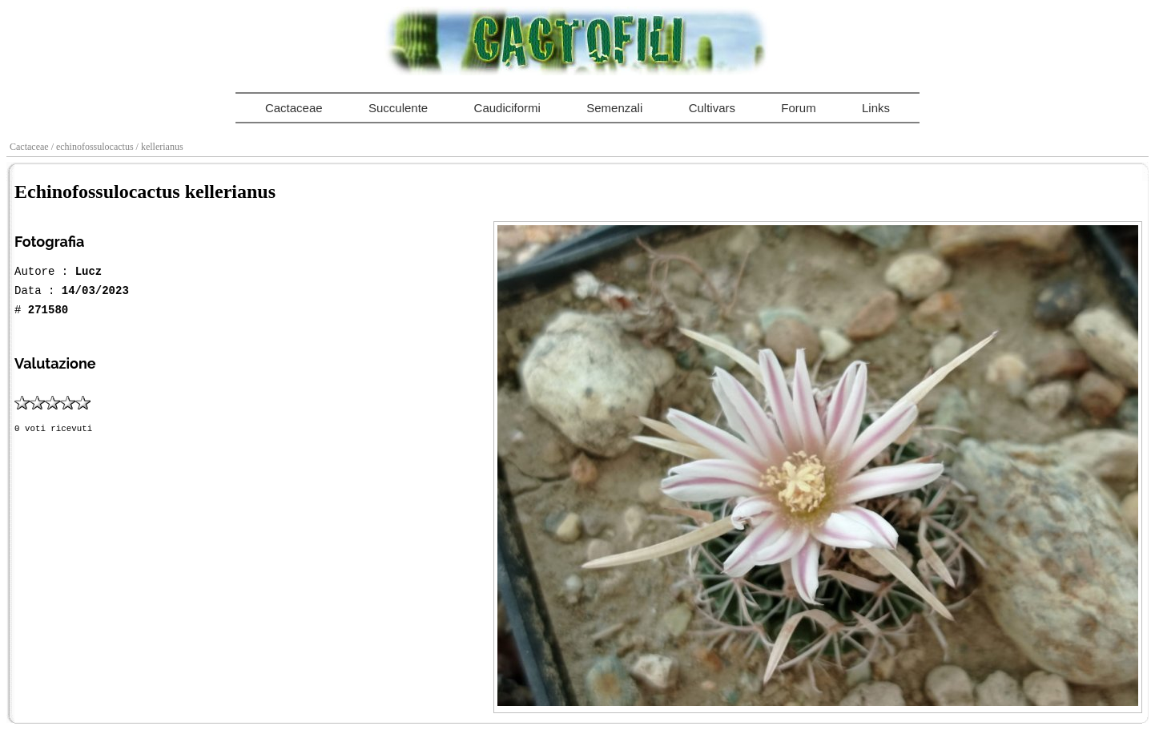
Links (876, 108)
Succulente (398, 108)
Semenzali (614, 108)
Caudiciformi (507, 108)
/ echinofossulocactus (93, 146)
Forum (798, 108)
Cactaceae (294, 108)
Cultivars (712, 108)
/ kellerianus (161, 146)
